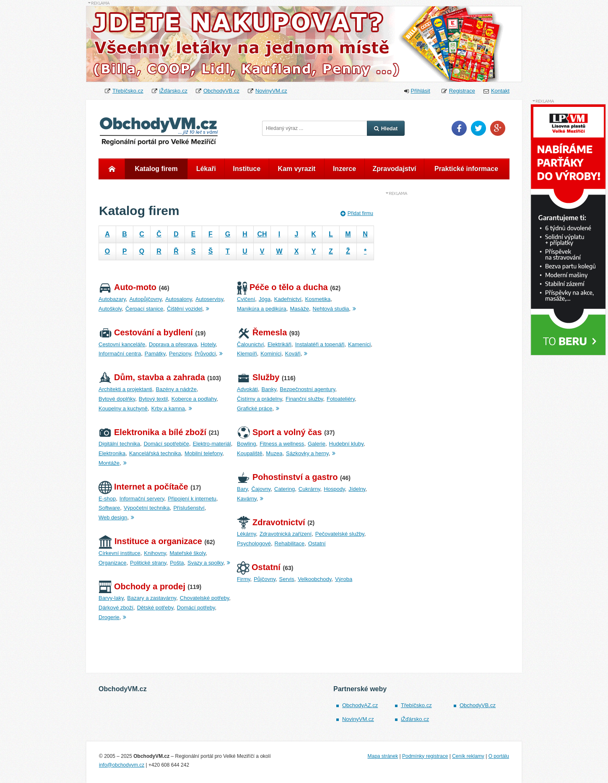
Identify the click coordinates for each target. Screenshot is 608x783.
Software (109, 508)
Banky (269, 389)
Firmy (243, 579)
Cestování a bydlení (146, 332)
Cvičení (246, 299)
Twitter (478, 128)
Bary (242, 489)
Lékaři (206, 168)
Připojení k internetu (192, 498)
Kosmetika (317, 299)
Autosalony (178, 299)
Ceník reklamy (468, 756)
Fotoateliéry (341, 399)
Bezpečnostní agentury (307, 389)
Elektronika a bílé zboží (152, 432)
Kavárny (247, 498)
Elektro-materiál (212, 444)
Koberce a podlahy (193, 399)
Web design (113, 517)
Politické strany (148, 563)
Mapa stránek (382, 756)
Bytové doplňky (117, 399)
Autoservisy (209, 299)
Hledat (386, 128)
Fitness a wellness (282, 444)
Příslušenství (188, 508)
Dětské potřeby (155, 607)
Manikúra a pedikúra (261, 309)
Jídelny (356, 489)
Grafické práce (255, 408)
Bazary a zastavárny (151, 598)
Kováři (293, 353)
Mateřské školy (187, 553)
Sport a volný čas (279, 432)
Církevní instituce (119, 553)
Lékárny (246, 534)
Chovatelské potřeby (204, 598)
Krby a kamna (168, 408)
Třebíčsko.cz (127, 91)
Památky (155, 353)
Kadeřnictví (287, 299)
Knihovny (155, 553)
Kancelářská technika (155, 453)
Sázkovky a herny (307, 453)
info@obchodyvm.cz (121, 765)
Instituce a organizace (150, 541)
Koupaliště (249, 453)
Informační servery (142, 498)
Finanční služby (304, 399)
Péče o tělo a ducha (282, 287)
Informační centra (120, 353)
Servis (286, 579)
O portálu (498, 756)
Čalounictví (250, 344)
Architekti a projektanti (125, 389)
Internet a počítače (143, 486)
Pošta (177, 563)
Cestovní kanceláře (122, 344)
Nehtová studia (331, 309)
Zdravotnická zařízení (286, 534)
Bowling (246, 444)
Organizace (112, 563)
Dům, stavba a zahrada (152, 377)
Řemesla (262, 332)
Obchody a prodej (142, 586)
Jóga (264, 299)
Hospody (334, 489)
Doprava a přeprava (173, 344)
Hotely (208, 344)
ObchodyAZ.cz (360, 705)
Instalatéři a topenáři (320, 344)
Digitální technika (119, 444)
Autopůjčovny (145, 299)
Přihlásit (420, 91)
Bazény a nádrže (176, 389)
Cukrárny (309, 489)
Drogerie (109, 617)
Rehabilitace (290, 543)
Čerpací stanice (144, 309)
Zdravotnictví (271, 522)
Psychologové (254, 543)
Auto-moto (127, 287)
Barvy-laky (111, 598)
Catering (284, 489)
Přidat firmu (356, 213)
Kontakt (500, 91)
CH (262, 234)
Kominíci (270, 353)
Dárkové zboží (116, 607)
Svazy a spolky (205, 563)
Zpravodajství (394, 168)
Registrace (462, 91)
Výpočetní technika (147, 508)
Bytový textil (153, 399)
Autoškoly (110, 309)
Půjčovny (264, 579)
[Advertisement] (446, 322)
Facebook (459, 128)
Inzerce (344, 168)
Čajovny (260, 489)
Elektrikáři (279, 344)
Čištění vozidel (185, 309)
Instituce (247, 168)
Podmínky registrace (425, 756)
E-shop (107, 498)
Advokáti (247, 389)
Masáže (299, 309)
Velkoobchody (314, 579)
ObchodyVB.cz (221, 91)
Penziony (180, 353)
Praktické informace (466, 168)
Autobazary (112, 299)
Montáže (109, 463)
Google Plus (497, 128)
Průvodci (205, 353)
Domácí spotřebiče (166, 444)
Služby (258, 377)
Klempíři (247, 353)
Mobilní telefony (203, 453)
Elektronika (112, 453)
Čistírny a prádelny (259, 399)
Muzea (274, 453)
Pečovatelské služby (339, 534)
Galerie (316, 444)
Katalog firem (156, 168)
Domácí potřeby (196, 607)
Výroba (343, 579)
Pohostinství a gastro (287, 477)
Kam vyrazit (297, 168)
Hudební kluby (346, 444)
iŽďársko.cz (173, 91)
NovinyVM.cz (271, 91)
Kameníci (359, 344)
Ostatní (317, 543)
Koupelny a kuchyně (123, 408)
